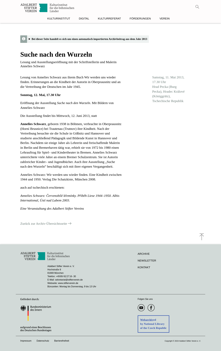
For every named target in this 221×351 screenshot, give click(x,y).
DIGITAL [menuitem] (84, 18)
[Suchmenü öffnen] (197, 6)
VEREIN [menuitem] (165, 18)
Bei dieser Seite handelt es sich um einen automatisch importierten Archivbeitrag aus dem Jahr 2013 (89, 38)
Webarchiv (146, 319)
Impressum (25, 341)
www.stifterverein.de (68, 283)
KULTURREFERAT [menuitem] (109, 18)
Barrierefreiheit (61, 341)
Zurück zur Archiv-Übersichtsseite (43, 224)
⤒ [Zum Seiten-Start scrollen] (201, 236)
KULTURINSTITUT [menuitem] (58, 18)
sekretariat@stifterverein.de (69, 280)
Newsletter (147, 260)
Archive (144, 253)
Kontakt (144, 267)
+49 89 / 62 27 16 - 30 (66, 276)
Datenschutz (43, 341)
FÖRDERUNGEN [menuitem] (140, 18)
